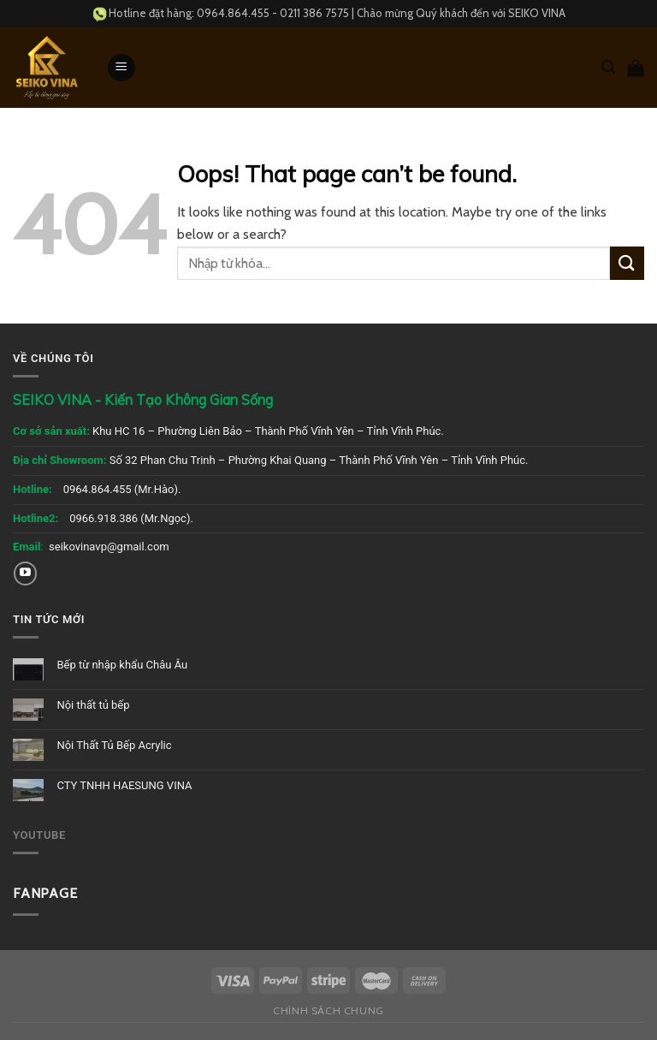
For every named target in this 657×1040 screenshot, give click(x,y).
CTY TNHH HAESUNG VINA (124, 785)
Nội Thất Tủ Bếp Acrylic (113, 745)
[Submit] (627, 263)
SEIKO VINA (536, 13)
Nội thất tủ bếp (92, 704)
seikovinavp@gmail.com (109, 546)
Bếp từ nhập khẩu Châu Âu (121, 664)
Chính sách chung (328, 1010)
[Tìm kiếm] (608, 67)
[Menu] (121, 68)
